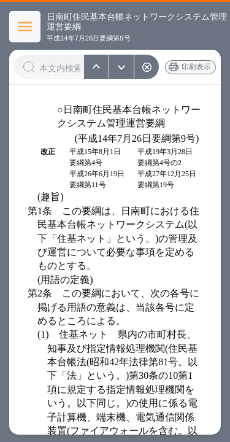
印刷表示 (196, 67)
